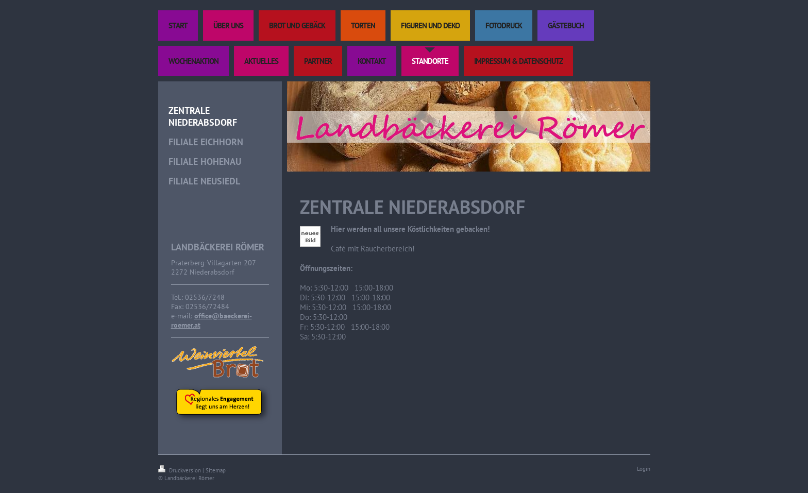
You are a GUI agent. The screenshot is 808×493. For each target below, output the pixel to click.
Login (643, 468)
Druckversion (180, 470)
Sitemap (216, 470)
